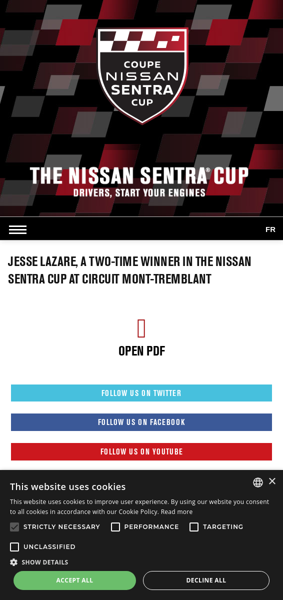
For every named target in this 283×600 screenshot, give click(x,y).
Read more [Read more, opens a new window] (177, 512)
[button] (141, 562)
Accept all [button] (75, 580)
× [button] (272, 482)
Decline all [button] (206, 580)
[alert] (141, 535)
